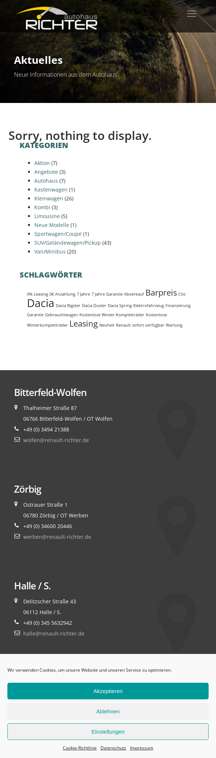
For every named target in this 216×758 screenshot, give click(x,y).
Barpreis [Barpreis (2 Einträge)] (161, 292)
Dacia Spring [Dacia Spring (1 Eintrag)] (120, 305)
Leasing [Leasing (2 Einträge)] (83, 323)
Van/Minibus (50, 251)
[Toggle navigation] (191, 13)
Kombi (42, 207)
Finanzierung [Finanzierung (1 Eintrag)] (178, 305)
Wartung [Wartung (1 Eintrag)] (174, 325)
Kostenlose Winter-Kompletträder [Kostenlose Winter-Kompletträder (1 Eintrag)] (111, 314)
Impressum (141, 748)
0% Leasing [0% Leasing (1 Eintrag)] (37, 294)
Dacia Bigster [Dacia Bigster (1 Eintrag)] (68, 305)
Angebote (46, 171)
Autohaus (46, 180)
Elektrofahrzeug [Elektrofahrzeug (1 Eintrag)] (148, 305)
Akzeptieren (108, 691)
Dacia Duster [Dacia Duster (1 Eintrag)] (94, 305)
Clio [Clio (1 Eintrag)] (182, 294)
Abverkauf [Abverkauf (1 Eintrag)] (134, 294)
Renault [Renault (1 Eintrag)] (123, 325)
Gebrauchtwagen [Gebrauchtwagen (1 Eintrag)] (61, 314)
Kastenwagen (51, 189)
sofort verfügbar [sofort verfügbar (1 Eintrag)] (148, 325)
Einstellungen (107, 731)
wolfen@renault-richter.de (56, 440)
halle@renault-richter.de (54, 633)
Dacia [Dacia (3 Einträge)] (40, 303)
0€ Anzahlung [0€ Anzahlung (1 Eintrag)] (62, 294)
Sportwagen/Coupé (58, 233)
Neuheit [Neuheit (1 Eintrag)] (106, 325)
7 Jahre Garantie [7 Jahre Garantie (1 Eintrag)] (107, 294)
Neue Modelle (51, 224)
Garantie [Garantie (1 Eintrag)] (35, 314)
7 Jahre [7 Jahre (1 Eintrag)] (83, 294)
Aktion (42, 162)
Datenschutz (113, 748)
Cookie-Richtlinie (80, 748)
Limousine (47, 216)
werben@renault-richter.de (57, 536)
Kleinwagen (48, 198)
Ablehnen (108, 711)
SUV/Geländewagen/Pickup (67, 242)
